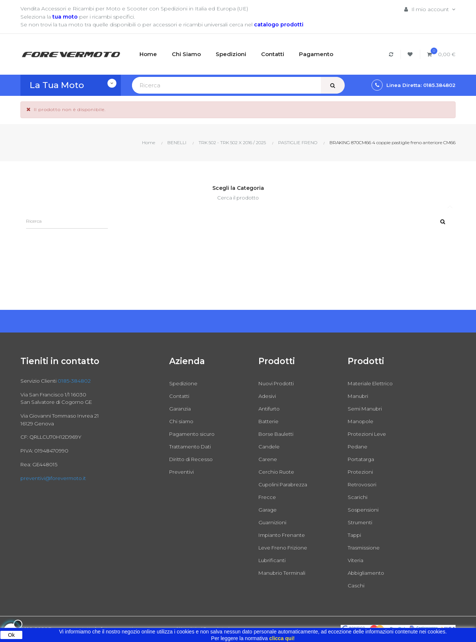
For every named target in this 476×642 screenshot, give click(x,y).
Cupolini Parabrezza (284, 484)
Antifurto (269, 408)
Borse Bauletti (276, 434)
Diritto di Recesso (192, 459)
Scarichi (357, 497)
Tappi (355, 535)
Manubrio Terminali (283, 573)
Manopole (361, 421)
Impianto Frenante (283, 535)
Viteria (356, 560)
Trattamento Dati (191, 446)
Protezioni (361, 471)
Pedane (358, 446)
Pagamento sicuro (193, 434)
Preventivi (181, 471)
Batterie (268, 421)
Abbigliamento (367, 573)
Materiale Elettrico (371, 383)
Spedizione (183, 383)
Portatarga (362, 459)
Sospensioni (364, 509)
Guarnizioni (272, 522)
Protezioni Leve (368, 434)
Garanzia (180, 408)
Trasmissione (364, 547)
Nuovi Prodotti (277, 383)
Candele (269, 446)
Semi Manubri (366, 408)
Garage (267, 509)
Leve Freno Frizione (284, 547)
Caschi (356, 585)
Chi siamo (182, 421)
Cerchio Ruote (277, 471)
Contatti (179, 396)
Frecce (267, 497)
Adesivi (267, 396)
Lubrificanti (272, 560)
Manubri (358, 396)
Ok (11, 635)
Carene (267, 459)
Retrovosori (363, 484)
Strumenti (360, 522)
